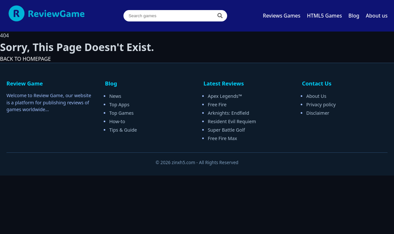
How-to (117, 121)
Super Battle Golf (226, 130)
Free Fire (217, 104)
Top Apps (119, 104)
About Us (316, 96)
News (115, 96)
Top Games (121, 113)
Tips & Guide (123, 130)
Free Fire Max (222, 138)
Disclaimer (317, 113)
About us (377, 15)
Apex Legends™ (225, 96)
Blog (353, 15)
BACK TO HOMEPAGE (25, 58)
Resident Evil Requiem (232, 121)
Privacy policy (321, 104)
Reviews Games (281, 15)
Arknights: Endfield (228, 113)
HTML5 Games (324, 15)
